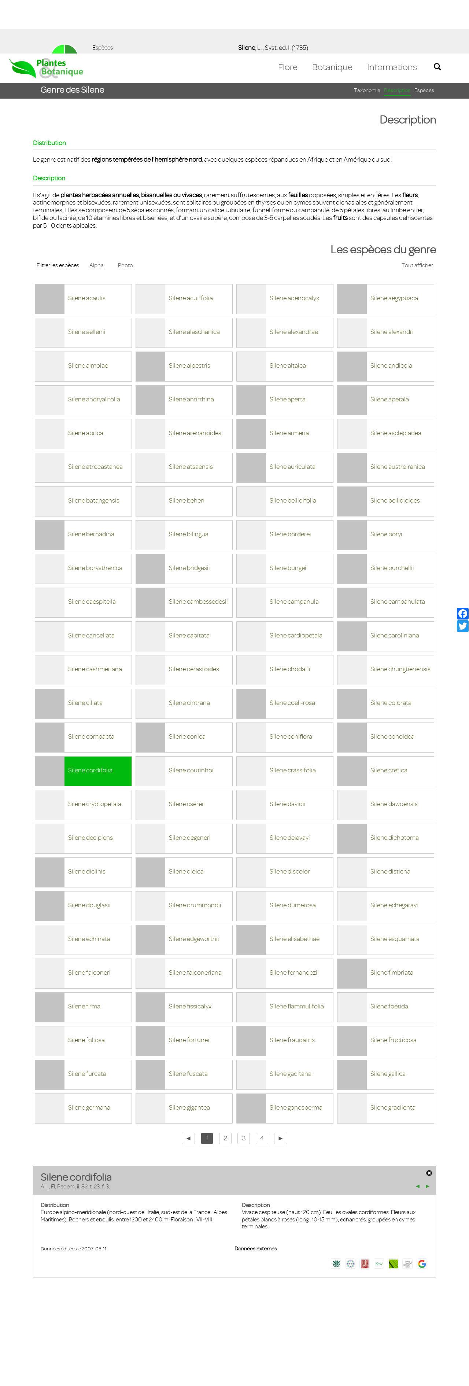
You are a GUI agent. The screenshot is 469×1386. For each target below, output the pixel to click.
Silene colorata (390, 649)
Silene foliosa (86, 986)
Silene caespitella (92, 548)
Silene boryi (386, 480)
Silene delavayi (290, 784)
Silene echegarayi (394, 851)
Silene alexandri (392, 278)
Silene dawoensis (394, 750)
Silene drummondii (195, 851)
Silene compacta (91, 683)
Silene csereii (187, 750)
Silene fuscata (188, 1020)
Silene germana (89, 1054)
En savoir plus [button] (207, 1376)
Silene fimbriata (391, 919)
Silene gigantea (189, 1054)
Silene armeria (289, 379)
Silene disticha (390, 817)
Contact (23, 1343)
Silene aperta (288, 345)
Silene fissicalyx (190, 952)
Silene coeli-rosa (292, 649)
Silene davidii (288, 750)
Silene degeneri (190, 784)
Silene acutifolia (191, 244)
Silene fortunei (189, 986)
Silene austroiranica (397, 413)
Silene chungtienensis (400, 615)
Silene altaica (288, 312)
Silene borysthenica (95, 514)
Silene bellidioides (395, 447)
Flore (288, 13)
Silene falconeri (89, 919)
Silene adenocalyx (294, 244)
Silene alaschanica (194, 278)
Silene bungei (288, 514)
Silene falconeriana (195, 919)
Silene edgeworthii (194, 885)
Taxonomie (367, 37)
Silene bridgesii (189, 514)
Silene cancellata (91, 581)
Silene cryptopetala (94, 750)
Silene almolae (88, 312)
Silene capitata (189, 581)
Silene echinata (89, 885)
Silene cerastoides (194, 615)
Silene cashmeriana (95, 615)
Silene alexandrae (294, 278)
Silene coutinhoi (191, 716)
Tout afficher (417, 212)
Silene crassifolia (293, 716)
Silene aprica (85, 379)
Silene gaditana (290, 1020)
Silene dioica (186, 817)
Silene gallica (388, 1020)
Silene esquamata (395, 885)
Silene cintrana (189, 649)
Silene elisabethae (295, 885)
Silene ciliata (85, 649)
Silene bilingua (188, 480)
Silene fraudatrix (292, 986)
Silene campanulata (397, 548)
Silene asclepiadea (395, 379)
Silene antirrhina (191, 345)
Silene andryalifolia (94, 345)
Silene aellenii (87, 278)
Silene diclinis (87, 817)
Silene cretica (388, 716)
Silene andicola (391, 312)
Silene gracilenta (393, 1054)
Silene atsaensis (191, 413)
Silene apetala (389, 345)
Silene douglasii (89, 851)
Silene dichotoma (394, 784)
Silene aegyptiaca (394, 244)
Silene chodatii (290, 615)
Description (397, 37)
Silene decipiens (90, 784)
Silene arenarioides (195, 379)
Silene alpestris (189, 312)
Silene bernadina (91, 480)
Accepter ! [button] (443, 1376)
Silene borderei (290, 480)
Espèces (424, 37)
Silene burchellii (392, 514)
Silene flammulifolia (297, 952)
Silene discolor (290, 817)
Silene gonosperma (296, 1054)
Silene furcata (87, 1020)
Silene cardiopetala (296, 581)
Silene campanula (294, 548)
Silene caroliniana (394, 581)
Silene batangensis (93, 447)
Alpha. (97, 212)
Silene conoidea (392, 683)
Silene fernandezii (294, 919)
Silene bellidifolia (293, 447)
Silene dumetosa (293, 851)
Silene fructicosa (393, 986)
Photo (125, 212)
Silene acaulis (87, 244)
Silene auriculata (292, 413)
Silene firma (84, 952)
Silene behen (186, 447)
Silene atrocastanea (95, 413)
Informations (392, 13)
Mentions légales (64, 1343)
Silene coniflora (291, 683)
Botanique (332, 13)
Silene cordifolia (90, 716)
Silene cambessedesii (198, 548)
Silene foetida (389, 952)
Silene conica (187, 683)
